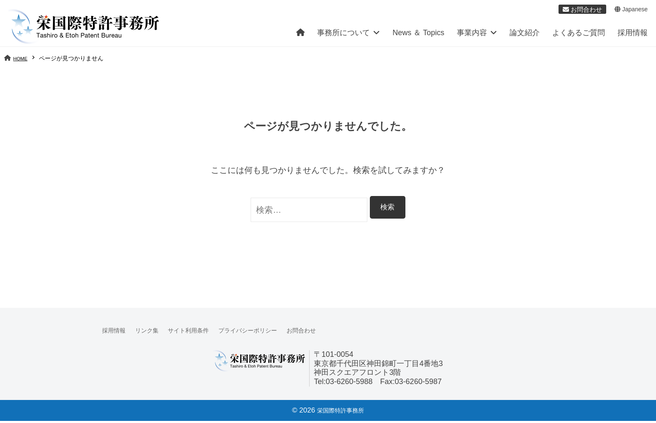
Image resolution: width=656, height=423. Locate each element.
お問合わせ (336, 333)
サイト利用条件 (203, 333)
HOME (22, 60)
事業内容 (472, 35)
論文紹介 (525, 35)
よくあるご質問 (578, 35)
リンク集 (154, 333)
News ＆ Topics (418, 35)
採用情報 (633, 35)
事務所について (343, 35)
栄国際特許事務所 (340, 412)
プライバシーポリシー (272, 333)
